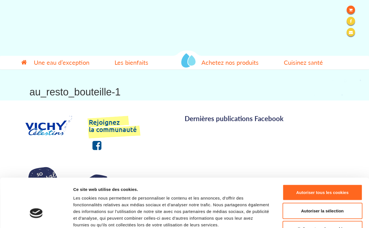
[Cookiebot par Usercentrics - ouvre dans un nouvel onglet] (36, 217)
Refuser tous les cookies (322, 191)
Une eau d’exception (61, 62)
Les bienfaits (131, 62)
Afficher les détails (308, 217)
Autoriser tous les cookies (322, 154)
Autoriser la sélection (322, 173)
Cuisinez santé (303, 62)
